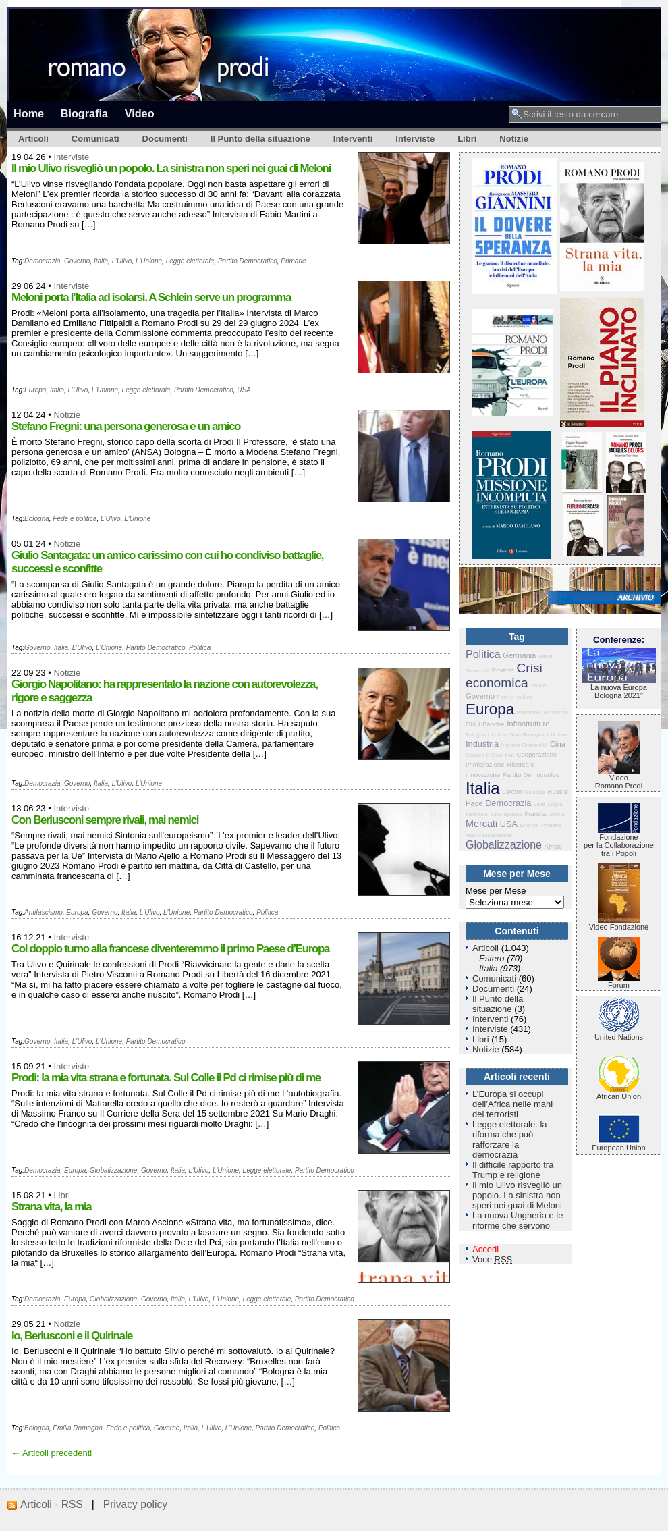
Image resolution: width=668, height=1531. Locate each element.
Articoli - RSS (51, 1504)
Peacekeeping (495, 835)
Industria (482, 743)
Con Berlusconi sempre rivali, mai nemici (104, 819)
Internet (510, 745)
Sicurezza (477, 671)
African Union (618, 1092)
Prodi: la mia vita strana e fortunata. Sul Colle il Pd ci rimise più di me (166, 1077)
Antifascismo (43, 912)
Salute (538, 685)
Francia (535, 813)
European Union (619, 1144)
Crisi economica (504, 675)
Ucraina (497, 735)
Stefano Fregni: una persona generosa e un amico (125, 426)
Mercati (481, 823)
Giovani (475, 755)
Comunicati (95, 139)
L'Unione (149, 261)
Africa (553, 846)
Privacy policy (135, 1504)
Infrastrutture (528, 724)
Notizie (513, 139)
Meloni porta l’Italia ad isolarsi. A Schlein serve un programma (151, 297)
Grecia (557, 814)
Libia (539, 804)
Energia (529, 825)
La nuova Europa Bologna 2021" (619, 687)
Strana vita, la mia (51, 1206)
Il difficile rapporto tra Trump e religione (512, 1170)
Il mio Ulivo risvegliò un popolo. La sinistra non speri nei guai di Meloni (171, 168)
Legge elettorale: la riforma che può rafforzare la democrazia (509, 1139)
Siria (496, 814)
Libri (466, 139)
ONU (473, 724)
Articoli (33, 139)
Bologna (36, 518)
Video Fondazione (618, 923)
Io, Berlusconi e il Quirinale (71, 1335)
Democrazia (42, 261)
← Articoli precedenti (51, 1453)
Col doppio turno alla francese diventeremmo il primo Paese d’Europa (170, 948)
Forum (619, 981)
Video (140, 113)
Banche (493, 724)
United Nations (618, 1033)
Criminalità (534, 745)
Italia (101, 261)
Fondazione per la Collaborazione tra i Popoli (619, 841)
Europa (35, 390)
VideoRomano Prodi (618, 778)
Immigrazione (485, 764)
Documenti (165, 139)
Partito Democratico (247, 261)
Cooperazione (537, 754)
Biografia (84, 113)
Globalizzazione (114, 1170)
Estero (492, 958)
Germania (519, 655)
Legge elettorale (190, 261)
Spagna (512, 814)
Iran (509, 755)
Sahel (545, 656)
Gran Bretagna (526, 735)
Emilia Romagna (77, 1428)
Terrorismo (555, 712)
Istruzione (528, 712)
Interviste (415, 139)
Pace (474, 803)
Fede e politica (74, 518)
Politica (200, 647)
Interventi (353, 139)
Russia (557, 791)
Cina (557, 744)
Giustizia (534, 792)
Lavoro (512, 791)
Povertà (503, 670)
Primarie (293, 261)
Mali (471, 835)
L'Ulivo (122, 261)
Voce (492, 1259)
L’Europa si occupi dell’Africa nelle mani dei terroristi (512, 1104)
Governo (77, 261)
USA (244, 390)
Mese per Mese (496, 891)
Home (28, 113)
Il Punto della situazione (260, 139)
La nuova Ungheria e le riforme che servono (517, 1220)
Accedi (485, 1249)
